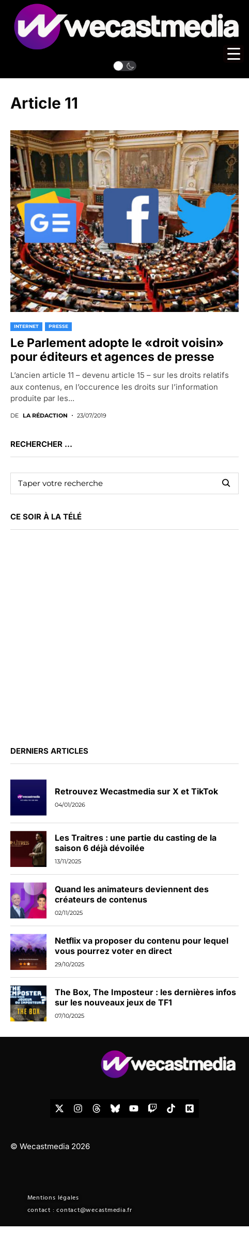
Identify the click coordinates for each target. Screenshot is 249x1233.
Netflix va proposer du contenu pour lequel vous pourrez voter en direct (141, 945)
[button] (124, 66)
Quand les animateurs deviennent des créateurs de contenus (132, 894)
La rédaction (45, 415)
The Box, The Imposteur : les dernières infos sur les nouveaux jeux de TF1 (145, 997)
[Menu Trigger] (233, 54)
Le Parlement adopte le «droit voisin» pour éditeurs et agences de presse (117, 350)
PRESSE (58, 326)
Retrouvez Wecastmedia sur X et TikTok (136, 791)
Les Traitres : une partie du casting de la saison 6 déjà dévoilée (135, 842)
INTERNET (26, 326)
